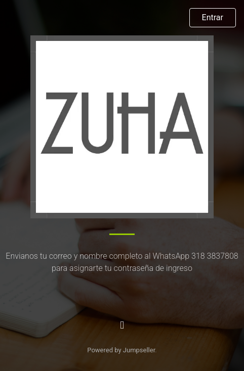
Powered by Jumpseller (121, 350)
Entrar (212, 17)
